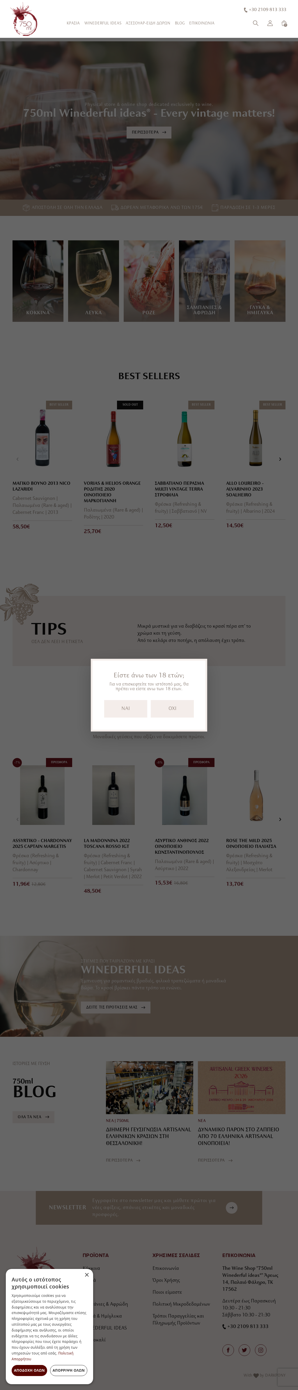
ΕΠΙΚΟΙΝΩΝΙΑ (201, 23)
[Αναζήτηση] (255, 23)
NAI (125, 708)
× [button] (86, 1275)
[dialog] (49, 1326)
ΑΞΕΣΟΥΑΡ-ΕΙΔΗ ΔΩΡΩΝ (148, 23)
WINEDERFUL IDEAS (102, 23)
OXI (172, 708)
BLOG (180, 23)
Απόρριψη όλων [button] (69, 1370)
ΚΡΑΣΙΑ (73, 23)
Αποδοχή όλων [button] (29, 1370)
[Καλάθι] (284, 23)
